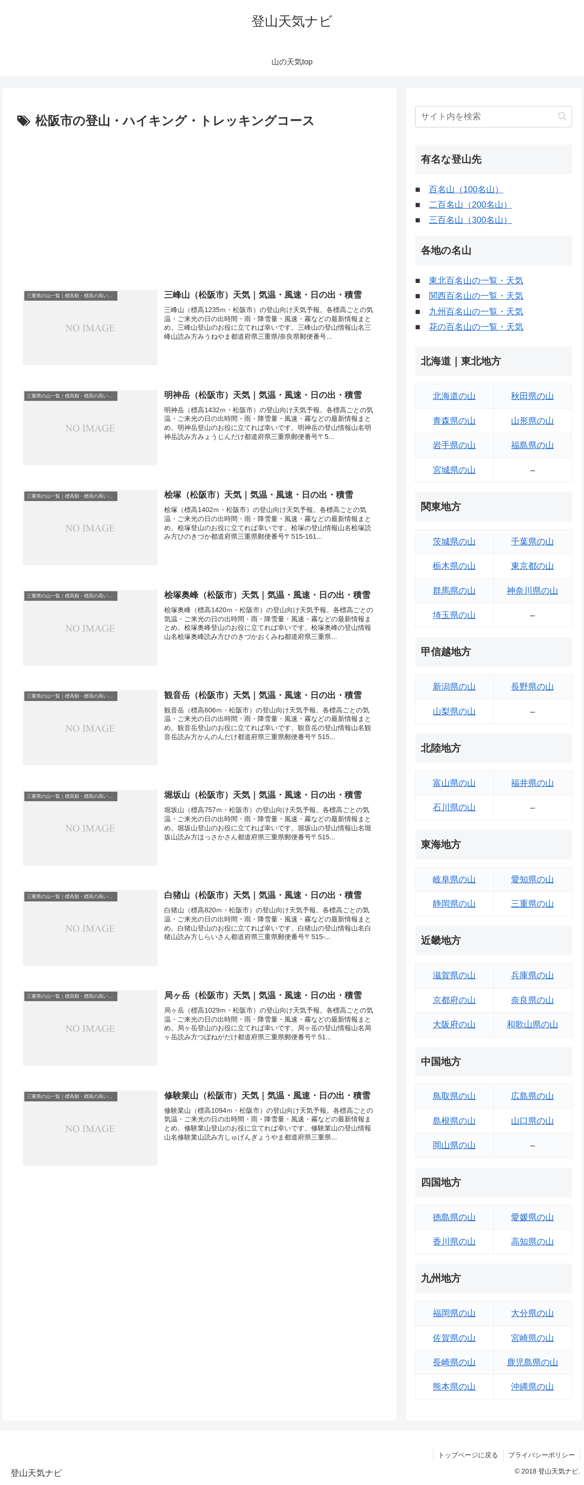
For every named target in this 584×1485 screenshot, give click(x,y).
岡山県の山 (454, 1145)
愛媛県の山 (532, 1217)
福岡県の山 (454, 1313)
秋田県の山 (532, 396)
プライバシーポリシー (541, 1455)
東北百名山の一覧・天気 (476, 280)
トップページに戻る (468, 1455)
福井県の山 (532, 783)
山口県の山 (532, 1121)
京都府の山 (454, 1000)
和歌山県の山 (532, 1024)
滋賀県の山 (454, 975)
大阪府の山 (454, 1024)
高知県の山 (532, 1241)
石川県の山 (454, 807)
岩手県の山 (454, 445)
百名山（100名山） (466, 189)
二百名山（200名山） (470, 204)
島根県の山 (454, 1121)
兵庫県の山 (532, 975)
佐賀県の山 (454, 1338)
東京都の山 (532, 566)
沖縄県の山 (532, 1386)
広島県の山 (532, 1096)
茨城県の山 (454, 541)
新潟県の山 (454, 686)
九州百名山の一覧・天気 (476, 311)
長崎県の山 (454, 1362)
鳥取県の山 (454, 1096)
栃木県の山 (454, 566)
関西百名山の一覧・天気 (476, 296)
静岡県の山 (454, 904)
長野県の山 (532, 686)
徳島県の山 (454, 1217)
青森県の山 (454, 421)
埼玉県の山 (454, 615)
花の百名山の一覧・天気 (476, 327)
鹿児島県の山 (532, 1362)
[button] (562, 116)
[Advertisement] (199, 204)
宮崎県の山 (532, 1338)
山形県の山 (532, 421)
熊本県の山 (454, 1386)
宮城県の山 (454, 470)
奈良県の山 (532, 1000)
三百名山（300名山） (470, 220)
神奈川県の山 (532, 591)
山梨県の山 (454, 711)
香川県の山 (454, 1241)
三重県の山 (532, 904)
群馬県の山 (454, 591)
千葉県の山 (532, 541)
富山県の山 (454, 783)
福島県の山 (532, 445)
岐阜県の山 (454, 879)
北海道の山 (454, 396)
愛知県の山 (532, 879)
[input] (493, 116)
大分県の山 (532, 1313)
